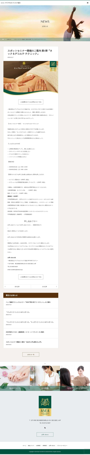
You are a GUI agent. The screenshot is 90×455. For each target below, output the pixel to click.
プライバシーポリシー (62, 446)
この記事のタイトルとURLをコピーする (30, 102)
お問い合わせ (45, 435)
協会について (31, 446)
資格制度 (45, 446)
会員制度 (38, 446)
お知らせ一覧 (31, 355)
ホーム (24, 446)
